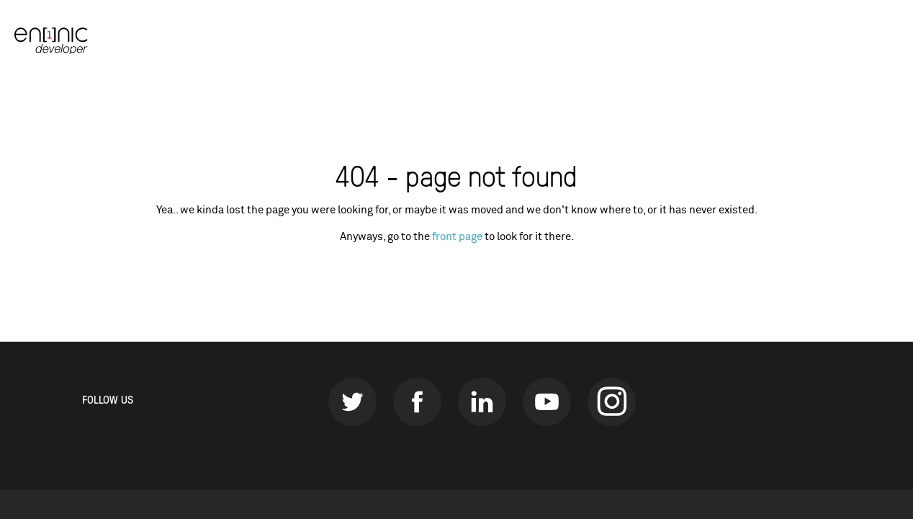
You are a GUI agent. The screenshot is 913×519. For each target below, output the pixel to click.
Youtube (547, 402)
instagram (612, 402)
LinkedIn (482, 402)
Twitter (352, 402)
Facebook (417, 402)
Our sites (864, 40)
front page (457, 236)
